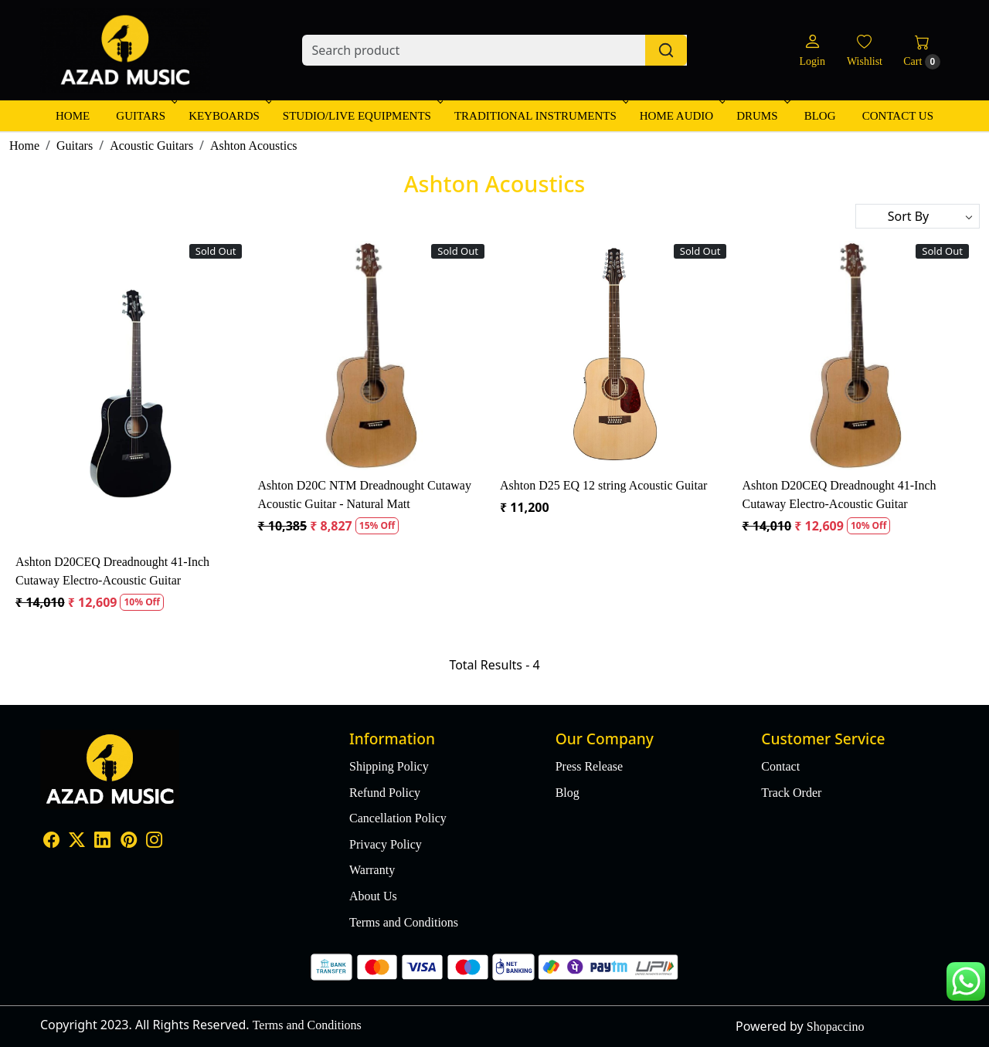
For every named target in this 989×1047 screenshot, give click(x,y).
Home (73, 116)
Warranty (372, 869)
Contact (780, 766)
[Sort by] (917, 216)
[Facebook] (51, 842)
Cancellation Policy (398, 818)
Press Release (590, 766)
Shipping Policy (389, 766)
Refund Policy (384, 792)
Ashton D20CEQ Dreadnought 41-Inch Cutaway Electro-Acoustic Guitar (112, 571)
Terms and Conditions (403, 922)
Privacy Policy (385, 844)
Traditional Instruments (540, 116)
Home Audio (681, 116)
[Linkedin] (102, 842)
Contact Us (897, 116)
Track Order (791, 792)
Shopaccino (836, 1026)
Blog (820, 116)
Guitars (145, 116)
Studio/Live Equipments (361, 116)
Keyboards (229, 116)
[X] (77, 842)
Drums (761, 116)
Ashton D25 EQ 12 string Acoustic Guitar (603, 485)
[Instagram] (154, 842)
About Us (373, 896)
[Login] (812, 50)
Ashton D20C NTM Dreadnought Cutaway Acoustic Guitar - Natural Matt (364, 494)
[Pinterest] (128, 842)
